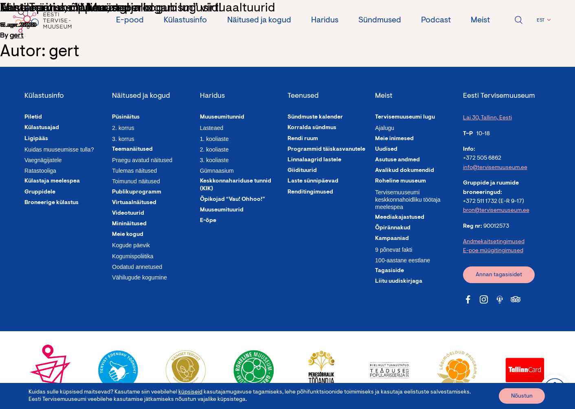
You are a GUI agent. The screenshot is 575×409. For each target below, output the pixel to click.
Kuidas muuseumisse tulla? (59, 149)
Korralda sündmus (312, 128)
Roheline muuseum (400, 181)
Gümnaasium (217, 170)
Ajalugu (384, 128)
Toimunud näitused (136, 181)
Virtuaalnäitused (134, 203)
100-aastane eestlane (402, 260)
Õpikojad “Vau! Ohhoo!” (232, 199)
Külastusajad (41, 128)
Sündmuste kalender (315, 117)
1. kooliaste (214, 139)
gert (17, 36)
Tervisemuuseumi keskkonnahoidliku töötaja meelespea (407, 199)
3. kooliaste (214, 160)
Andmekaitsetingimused (494, 242)
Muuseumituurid (222, 210)
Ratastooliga (40, 170)
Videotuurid (128, 213)
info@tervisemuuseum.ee (495, 168)
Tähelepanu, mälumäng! (65, 8)
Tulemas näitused (134, 170)
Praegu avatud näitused (142, 160)
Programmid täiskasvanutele (326, 149)
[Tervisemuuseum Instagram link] (484, 299)
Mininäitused (129, 224)
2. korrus (123, 128)
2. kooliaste (214, 149)
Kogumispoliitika (132, 256)
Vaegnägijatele (43, 160)
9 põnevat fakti (393, 249)
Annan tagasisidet (499, 275)
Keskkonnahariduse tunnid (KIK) (235, 184)
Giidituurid (302, 171)
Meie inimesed (394, 139)
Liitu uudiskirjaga (398, 281)
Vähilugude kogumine (139, 277)
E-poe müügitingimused (493, 251)
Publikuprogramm (136, 192)
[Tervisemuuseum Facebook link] (468, 299)
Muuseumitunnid (222, 117)
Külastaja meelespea (52, 181)
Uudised (386, 149)
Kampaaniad (392, 239)
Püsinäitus (126, 117)
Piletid (33, 117)
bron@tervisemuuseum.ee (496, 210)
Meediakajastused (399, 217)
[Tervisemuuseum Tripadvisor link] (515, 299)
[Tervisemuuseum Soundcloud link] (500, 299)
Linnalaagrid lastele (314, 160)
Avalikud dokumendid (404, 171)
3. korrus (123, 139)
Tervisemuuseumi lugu (405, 117)
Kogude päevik (131, 245)
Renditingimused (310, 192)
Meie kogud (127, 234)
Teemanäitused (132, 149)
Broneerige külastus (51, 203)
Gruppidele (39, 192)
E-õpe (208, 221)
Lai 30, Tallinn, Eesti (487, 118)
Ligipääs (36, 139)
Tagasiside (389, 271)
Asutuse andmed (397, 160)
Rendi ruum (303, 139)
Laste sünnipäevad (313, 181)
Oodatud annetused (137, 267)
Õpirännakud (392, 228)
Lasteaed (212, 128)
